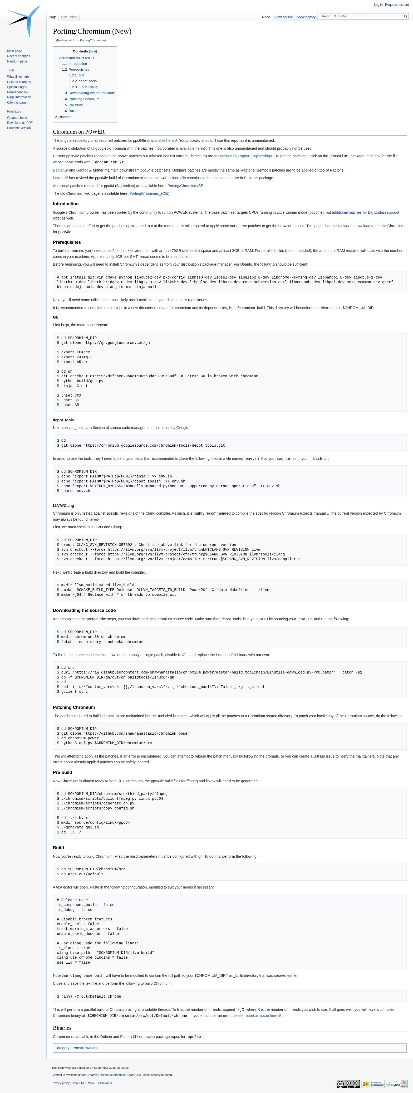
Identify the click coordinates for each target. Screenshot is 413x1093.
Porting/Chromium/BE (185, 185)
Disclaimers (104, 1080)
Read (266, 17)
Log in (378, 5)
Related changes (19, 82)
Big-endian (125, 185)
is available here (160, 140)
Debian (59, 170)
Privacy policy (61, 1080)
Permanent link (17, 92)
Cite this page (16, 102)
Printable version (19, 128)
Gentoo (82, 170)
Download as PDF (20, 123)
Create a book (17, 118)
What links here (18, 77)
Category (62, 1046)
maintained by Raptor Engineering (242, 156)
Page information (19, 97)
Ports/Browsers (84, 1046)
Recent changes (18, 56)
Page (53, 17)
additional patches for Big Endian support (365, 212)
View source (283, 17)
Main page (14, 51)
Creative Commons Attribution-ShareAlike (113, 1072)
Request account (397, 5)
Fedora (59, 177)
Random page (17, 61)
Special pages (17, 87)
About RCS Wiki (83, 1080)
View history (306, 17)
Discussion (69, 17)
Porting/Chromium (92, 40)
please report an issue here (255, 1014)
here (92, 518)
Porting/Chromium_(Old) (149, 193)
